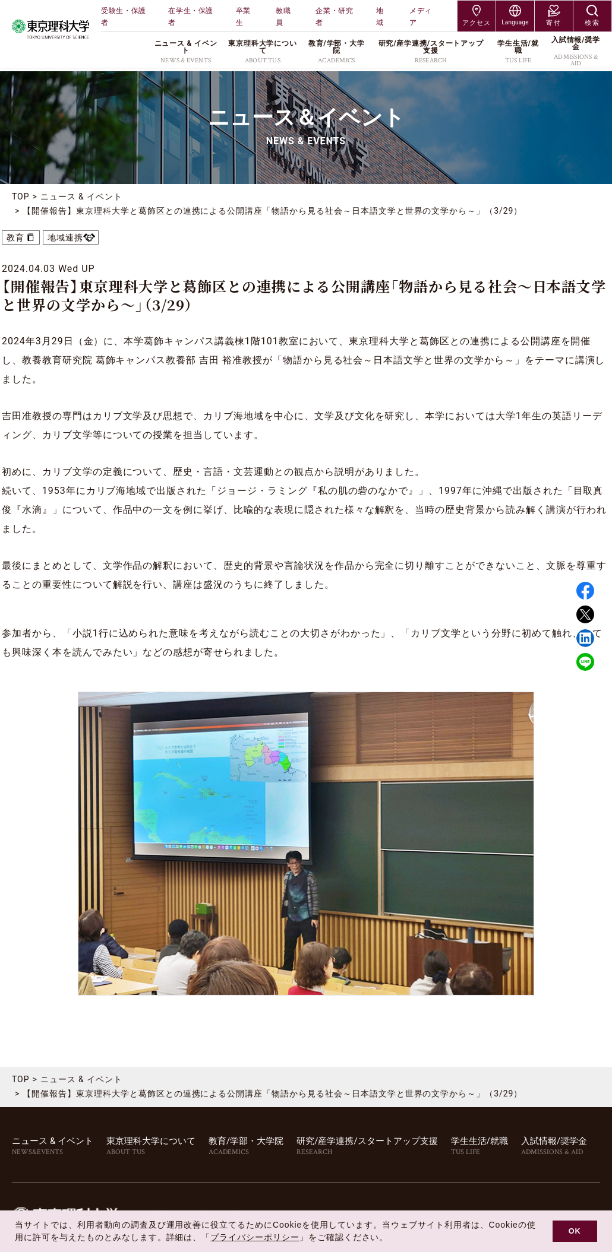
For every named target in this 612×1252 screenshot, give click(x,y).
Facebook (585, 591)
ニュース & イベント (81, 196)
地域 (380, 17)
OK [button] (575, 1231)
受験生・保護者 (123, 17)
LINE (585, 662)
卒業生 (243, 17)
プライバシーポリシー (254, 1237)
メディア (420, 17)
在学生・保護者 (190, 17)
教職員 (283, 17)
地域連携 (65, 237)
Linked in (585, 638)
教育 (15, 237)
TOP (21, 196)
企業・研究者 (334, 17)
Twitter (585, 614)
